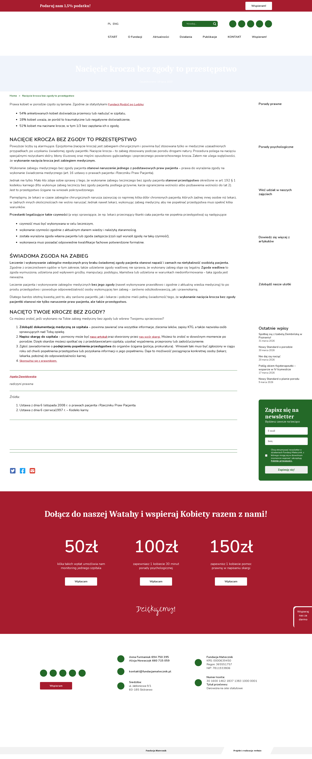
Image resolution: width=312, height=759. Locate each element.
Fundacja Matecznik (156, 753)
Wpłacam (81, 584)
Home (13, 95)
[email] (286, 433)
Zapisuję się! (286, 472)
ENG (116, 24)
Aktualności (161, 37)
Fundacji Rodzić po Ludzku (127, 104)
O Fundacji (135, 37)
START (112, 37)
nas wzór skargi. (152, 337)
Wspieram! (258, 6)
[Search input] (198, 24)
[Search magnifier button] (215, 24)
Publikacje (210, 37)
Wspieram (56, 688)
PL (109, 24)
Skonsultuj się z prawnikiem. (40, 361)
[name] (286, 443)
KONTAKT (234, 37)
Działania (186, 37)
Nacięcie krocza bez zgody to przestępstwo (48, 95)
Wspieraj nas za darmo (303, 618)
